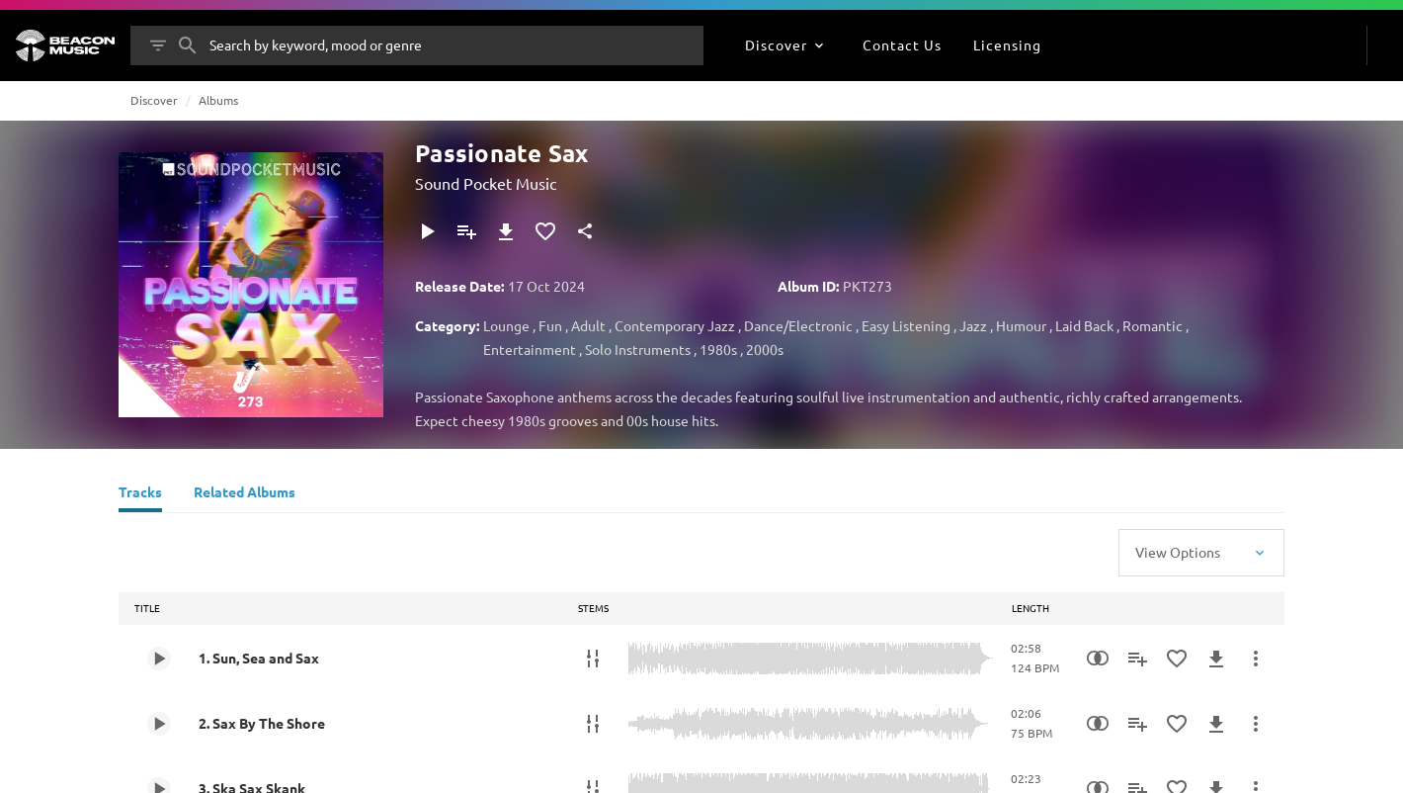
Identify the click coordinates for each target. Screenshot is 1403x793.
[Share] (585, 231)
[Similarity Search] (1098, 658)
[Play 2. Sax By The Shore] (159, 724)
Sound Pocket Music (485, 183)
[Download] (506, 231)
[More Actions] (1256, 658)
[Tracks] (140, 494)
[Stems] (593, 658)
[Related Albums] (244, 494)
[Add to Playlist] (466, 231)
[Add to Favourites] (545, 231)
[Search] (188, 45)
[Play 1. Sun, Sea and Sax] (159, 658)
